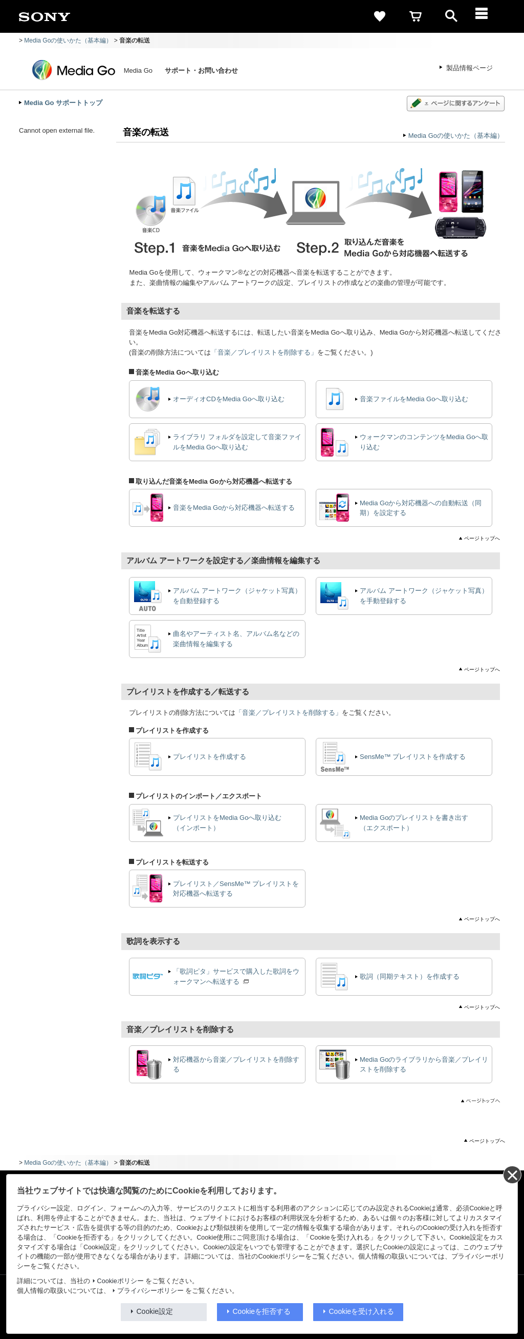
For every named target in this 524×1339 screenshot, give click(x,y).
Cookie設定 (155, 1311)
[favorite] (380, 16)
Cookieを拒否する (262, 1311)
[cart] (415, 16)
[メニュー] (487, 16)
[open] (451, 16)
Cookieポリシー (120, 1281)
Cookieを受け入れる (362, 1311)
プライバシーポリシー (150, 1290)
